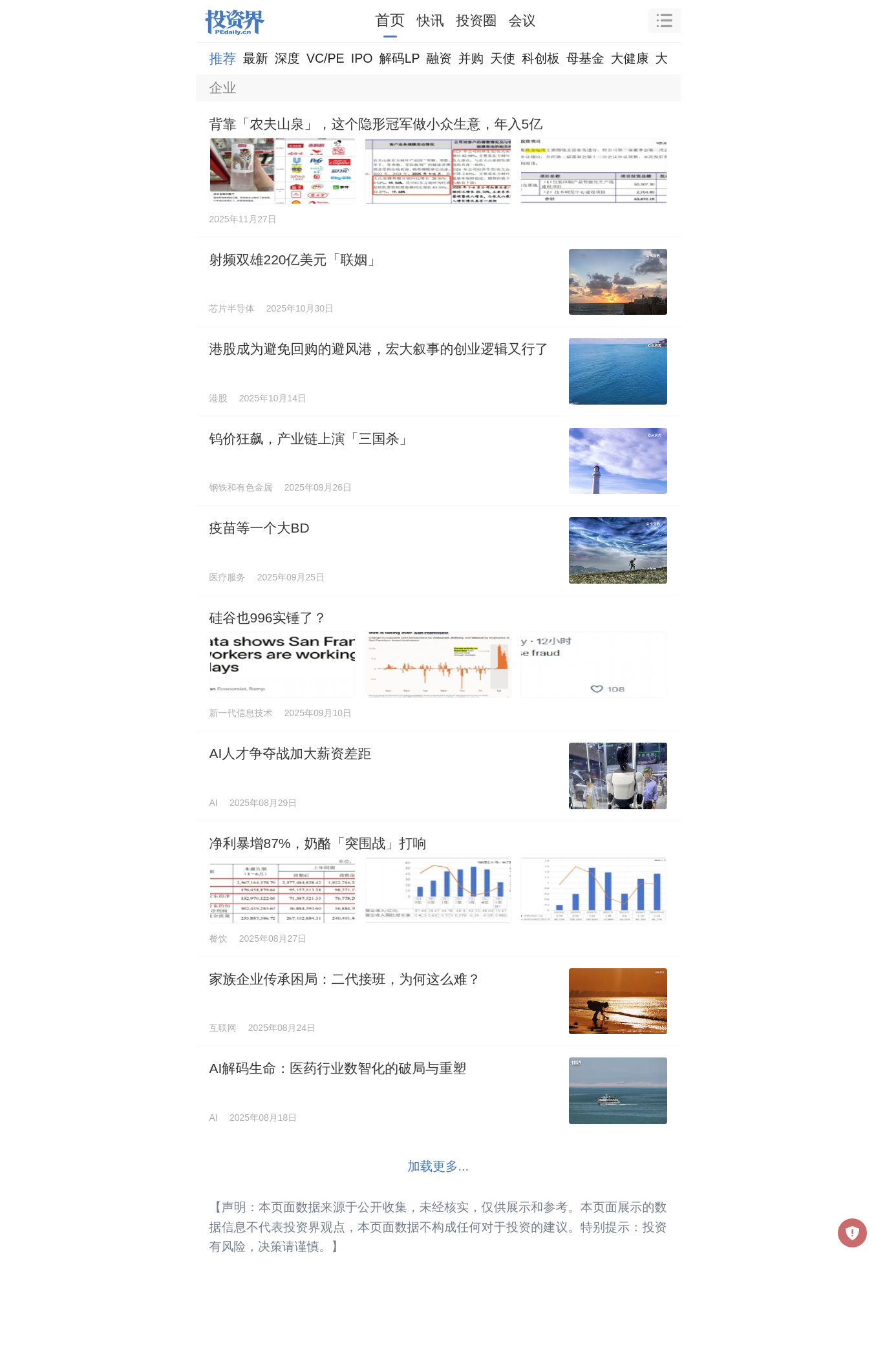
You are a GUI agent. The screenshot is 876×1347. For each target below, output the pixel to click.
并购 (471, 58)
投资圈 (476, 20)
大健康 (630, 58)
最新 (255, 58)
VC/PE (325, 58)
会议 (522, 20)
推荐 (223, 58)
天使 (502, 58)
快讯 (430, 20)
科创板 (541, 58)
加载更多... (438, 1166)
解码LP (399, 58)
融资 (439, 58)
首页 (390, 20)
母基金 (585, 58)
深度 (287, 58)
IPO (362, 58)
